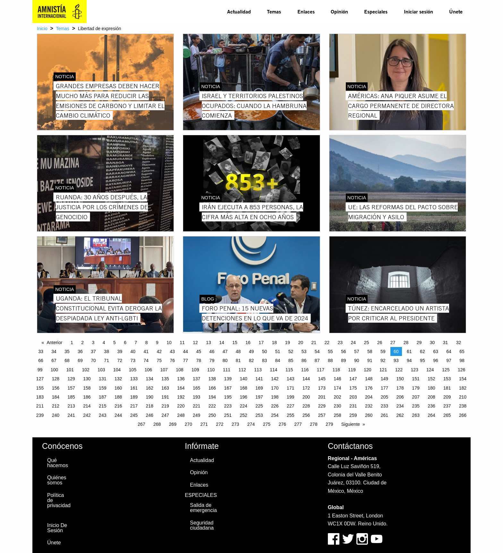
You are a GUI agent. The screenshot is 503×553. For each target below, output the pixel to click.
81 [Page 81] (238, 360)
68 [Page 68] (67, 360)
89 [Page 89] (343, 360)
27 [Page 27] (393, 342)
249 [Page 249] (196, 415)
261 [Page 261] (384, 415)
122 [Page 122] (399, 369)
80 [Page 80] (225, 360)
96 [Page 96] (435, 360)
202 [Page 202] (337, 397)
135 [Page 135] (165, 378)
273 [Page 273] (235, 424)
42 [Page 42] (159, 351)
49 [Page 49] (251, 351)
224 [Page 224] (243, 406)
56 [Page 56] (343, 351)
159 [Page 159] (102, 388)
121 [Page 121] (383, 369)
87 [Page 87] (317, 360)
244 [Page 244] (118, 415)
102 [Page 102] (85, 369)
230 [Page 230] (337, 406)
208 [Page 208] (431, 397)
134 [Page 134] (149, 378)
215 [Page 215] (102, 406)
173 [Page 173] (321, 388)
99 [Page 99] (40, 369)
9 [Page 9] (157, 342)
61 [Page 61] (409, 351)
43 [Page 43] (172, 351)
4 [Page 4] (104, 342)
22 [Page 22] (327, 342)
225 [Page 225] (259, 406)
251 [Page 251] (228, 415)
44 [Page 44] (185, 351)
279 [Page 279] (329, 424)
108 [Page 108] (179, 369)
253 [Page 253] (259, 415)
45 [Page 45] (198, 351)
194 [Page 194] (212, 397)
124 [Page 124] (430, 369)
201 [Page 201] (321, 397)
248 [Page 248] (180, 415)
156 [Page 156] (55, 388)
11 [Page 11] (182, 342)
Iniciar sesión (418, 11)
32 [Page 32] (458, 342)
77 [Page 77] (185, 360)
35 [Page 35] (67, 351)
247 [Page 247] (165, 415)
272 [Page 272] (219, 424)
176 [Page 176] (368, 388)
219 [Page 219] (165, 406)
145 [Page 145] (321, 378)
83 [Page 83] (264, 360)
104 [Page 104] (117, 369)
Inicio (42, 28)
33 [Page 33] (40, 351)
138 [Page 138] (212, 378)
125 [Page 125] (445, 369)
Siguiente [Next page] (350, 424)
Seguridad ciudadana (202, 525)
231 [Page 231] (353, 406)
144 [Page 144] (306, 378)
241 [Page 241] (71, 415)
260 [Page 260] (368, 415)
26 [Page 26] (379, 342)
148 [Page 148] (368, 378)
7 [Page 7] (135, 342)
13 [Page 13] (208, 342)
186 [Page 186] (86, 397)
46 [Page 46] (212, 351)
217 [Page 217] (134, 406)
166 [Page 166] (212, 388)
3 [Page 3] (93, 342)
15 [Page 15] (234, 342)
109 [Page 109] (195, 369)
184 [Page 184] (55, 397)
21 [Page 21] (313, 342)
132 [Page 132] (118, 378)
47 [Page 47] (225, 351)
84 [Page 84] (277, 360)
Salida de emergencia (203, 507)
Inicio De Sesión (57, 528)
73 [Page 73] (132, 360)
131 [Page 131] (102, 378)
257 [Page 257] (321, 415)
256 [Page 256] (306, 415)
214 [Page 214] (86, 406)
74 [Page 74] (146, 360)
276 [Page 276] (282, 424)
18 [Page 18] (274, 342)
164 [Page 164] (180, 388)
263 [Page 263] (415, 415)
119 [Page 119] (351, 369)
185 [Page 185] (71, 397)
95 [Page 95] (422, 360)
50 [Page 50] (264, 351)
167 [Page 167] (228, 388)
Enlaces (306, 11)
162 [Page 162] (149, 388)
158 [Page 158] (86, 388)
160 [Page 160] (118, 388)
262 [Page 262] (400, 415)
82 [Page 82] (251, 360)
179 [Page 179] (415, 388)
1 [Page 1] (72, 342)
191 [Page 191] (165, 397)
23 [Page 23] (340, 342)
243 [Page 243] (102, 415)
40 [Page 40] (132, 351)
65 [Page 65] (462, 351)
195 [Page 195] (228, 397)
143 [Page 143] (290, 378)
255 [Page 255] (290, 415)
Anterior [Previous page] (54, 342)
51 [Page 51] (277, 351)
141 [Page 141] (259, 378)
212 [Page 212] (55, 406)
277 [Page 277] (298, 424)
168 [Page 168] (243, 388)
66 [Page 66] (40, 360)
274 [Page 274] (251, 424)
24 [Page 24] (353, 342)
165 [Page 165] (196, 388)
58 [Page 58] (369, 351)
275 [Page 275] (266, 424)
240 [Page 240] (55, 415)
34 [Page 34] (53, 351)
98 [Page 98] (462, 360)
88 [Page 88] (330, 360)
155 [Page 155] (40, 388)
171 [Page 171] (290, 388)
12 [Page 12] (195, 342)
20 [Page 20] (300, 342)
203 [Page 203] (353, 397)
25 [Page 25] (366, 342)
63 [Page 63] (435, 351)
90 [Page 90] (356, 360)
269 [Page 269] (172, 424)
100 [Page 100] (54, 369)
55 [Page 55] (330, 351)
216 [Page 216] (118, 406)
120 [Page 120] (367, 369)
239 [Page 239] (40, 415)
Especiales (376, 11)
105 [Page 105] (132, 369)
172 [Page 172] (306, 388)
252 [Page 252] (243, 415)
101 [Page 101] (70, 369)
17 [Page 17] (261, 342)
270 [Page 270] (188, 424)
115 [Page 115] (289, 369)
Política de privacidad (59, 500)
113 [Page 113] (257, 369)
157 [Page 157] (71, 388)
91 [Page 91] (369, 360)
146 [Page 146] (337, 378)
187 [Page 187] (102, 397)
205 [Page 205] (384, 397)
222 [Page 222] (212, 406)
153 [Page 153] (447, 378)
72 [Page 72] (119, 360)
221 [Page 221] (196, 406)
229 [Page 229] (321, 406)
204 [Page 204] (368, 397)
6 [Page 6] (125, 342)
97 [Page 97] (448, 360)
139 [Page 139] (228, 378)
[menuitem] (239, 11)
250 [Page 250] (212, 415)
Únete (456, 11)
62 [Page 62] (422, 351)
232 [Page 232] (368, 406)
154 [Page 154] (462, 378)
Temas (274, 11)
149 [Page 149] (384, 378)
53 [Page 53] (304, 351)
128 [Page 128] (55, 378)
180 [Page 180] (431, 388)
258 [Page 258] (337, 415)
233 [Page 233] (384, 406)
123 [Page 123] (414, 369)
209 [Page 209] (447, 397)
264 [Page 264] (431, 415)
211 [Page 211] (40, 406)
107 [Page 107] (163, 369)
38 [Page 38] (106, 351)
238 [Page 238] (462, 406)
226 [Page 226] (274, 406)
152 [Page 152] (431, 378)
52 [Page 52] (291, 351)
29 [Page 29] (419, 342)
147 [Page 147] (353, 378)
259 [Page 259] (353, 415)
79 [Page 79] (212, 360)
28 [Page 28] (406, 342)
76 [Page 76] (172, 360)
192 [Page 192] (180, 397)
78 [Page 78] (198, 360)
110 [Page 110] (211, 369)
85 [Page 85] (291, 360)
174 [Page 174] (337, 388)
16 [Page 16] (248, 342)
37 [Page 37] (93, 351)
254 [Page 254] (274, 415)
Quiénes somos (56, 480)
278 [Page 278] (313, 424)
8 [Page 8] (146, 342)
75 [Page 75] (159, 360)
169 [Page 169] (259, 388)
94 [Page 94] (409, 360)
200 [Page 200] (306, 397)
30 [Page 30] (432, 342)
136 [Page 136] (180, 378)
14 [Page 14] (221, 342)
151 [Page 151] (415, 378)
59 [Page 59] (383, 351)
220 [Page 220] (180, 406)
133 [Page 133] (134, 378)
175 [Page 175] (353, 388)
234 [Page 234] (400, 406)
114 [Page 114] (273, 369)
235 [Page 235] (415, 406)
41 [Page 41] (146, 351)
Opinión (339, 11)
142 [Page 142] (274, 378)
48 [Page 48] (238, 351)
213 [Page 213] (71, 406)
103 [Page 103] (101, 369)
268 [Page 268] (157, 424)
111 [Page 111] (226, 369)
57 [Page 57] (356, 351)
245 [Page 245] (134, 415)
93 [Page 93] (396, 360)
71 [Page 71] (106, 360)
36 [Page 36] (80, 351)
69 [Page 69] (80, 360)
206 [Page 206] (400, 397)
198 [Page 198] (274, 397)
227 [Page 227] (290, 406)
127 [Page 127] (40, 378)
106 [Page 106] (148, 369)
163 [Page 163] (165, 388)
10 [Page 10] (169, 342)
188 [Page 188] (118, 397)
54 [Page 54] (317, 351)
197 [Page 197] (259, 397)
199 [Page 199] (290, 397)
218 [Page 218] (149, 406)
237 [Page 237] (447, 406)
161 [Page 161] (134, 388)
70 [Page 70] (93, 360)
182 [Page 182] (462, 388)
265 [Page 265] (447, 415)
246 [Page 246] (149, 415)
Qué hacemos (57, 463)
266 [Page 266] (462, 415)
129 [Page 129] (71, 378)
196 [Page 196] (243, 397)
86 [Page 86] (304, 360)
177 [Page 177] (384, 388)
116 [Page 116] (305, 369)
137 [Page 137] (196, 378)
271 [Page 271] (204, 424)
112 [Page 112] (242, 369)
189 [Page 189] (134, 397)
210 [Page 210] (462, 397)
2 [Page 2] (82, 342)
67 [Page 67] (53, 360)
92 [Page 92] (383, 360)
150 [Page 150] (400, 378)
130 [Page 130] (86, 378)
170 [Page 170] (274, 388)
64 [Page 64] (448, 351)
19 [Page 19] (287, 342)
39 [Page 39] (119, 351)
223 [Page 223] (228, 406)
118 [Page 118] (336, 369)
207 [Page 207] (415, 397)
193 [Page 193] (196, 397)
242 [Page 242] (86, 415)
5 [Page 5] (114, 342)
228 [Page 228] (306, 406)
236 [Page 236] (431, 406)
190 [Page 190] (149, 397)
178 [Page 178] (400, 388)
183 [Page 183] (40, 397)
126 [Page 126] (461, 369)
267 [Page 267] (141, 424)
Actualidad (239, 11)
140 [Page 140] (243, 378)
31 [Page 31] (445, 342)
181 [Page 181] (447, 388)
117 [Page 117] (320, 369)
